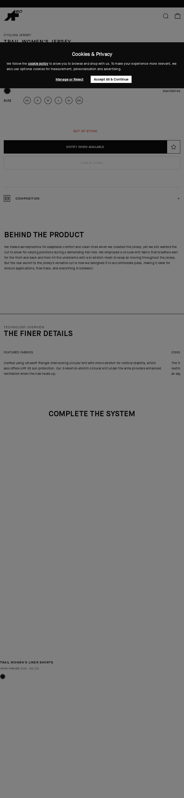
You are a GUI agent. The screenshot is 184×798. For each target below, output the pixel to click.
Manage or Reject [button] (69, 79)
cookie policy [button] (38, 64)
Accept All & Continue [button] (111, 79)
